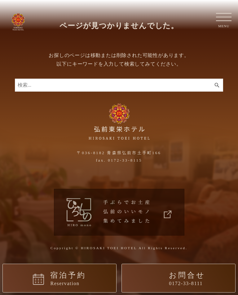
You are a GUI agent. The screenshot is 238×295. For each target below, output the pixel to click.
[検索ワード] (119, 85)
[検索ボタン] (217, 85)
